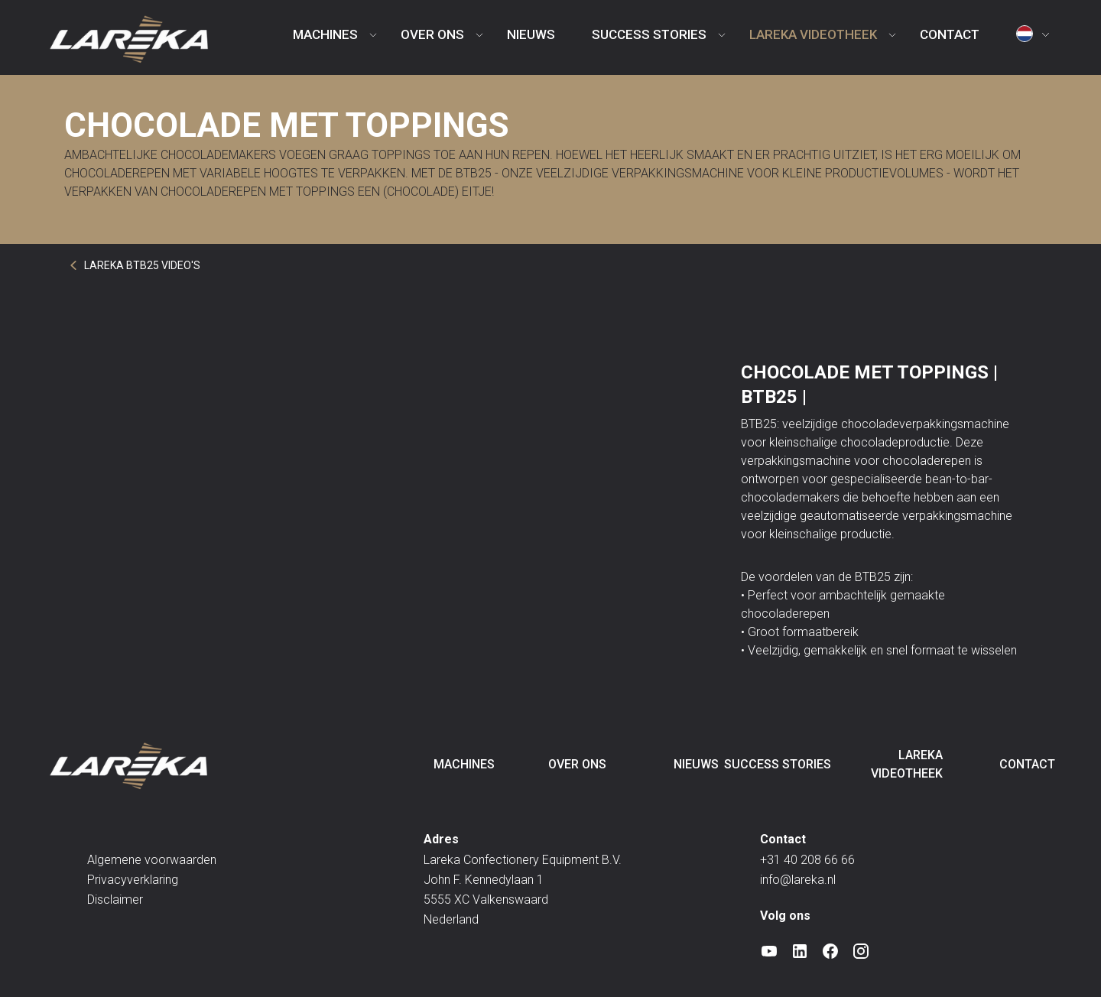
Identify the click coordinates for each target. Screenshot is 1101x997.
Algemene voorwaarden (151, 859)
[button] (1035, 37)
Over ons (432, 34)
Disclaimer (115, 899)
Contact (949, 34)
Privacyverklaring (132, 879)
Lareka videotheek (813, 34)
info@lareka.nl (798, 879)
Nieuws (531, 34)
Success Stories (649, 34)
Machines (325, 34)
